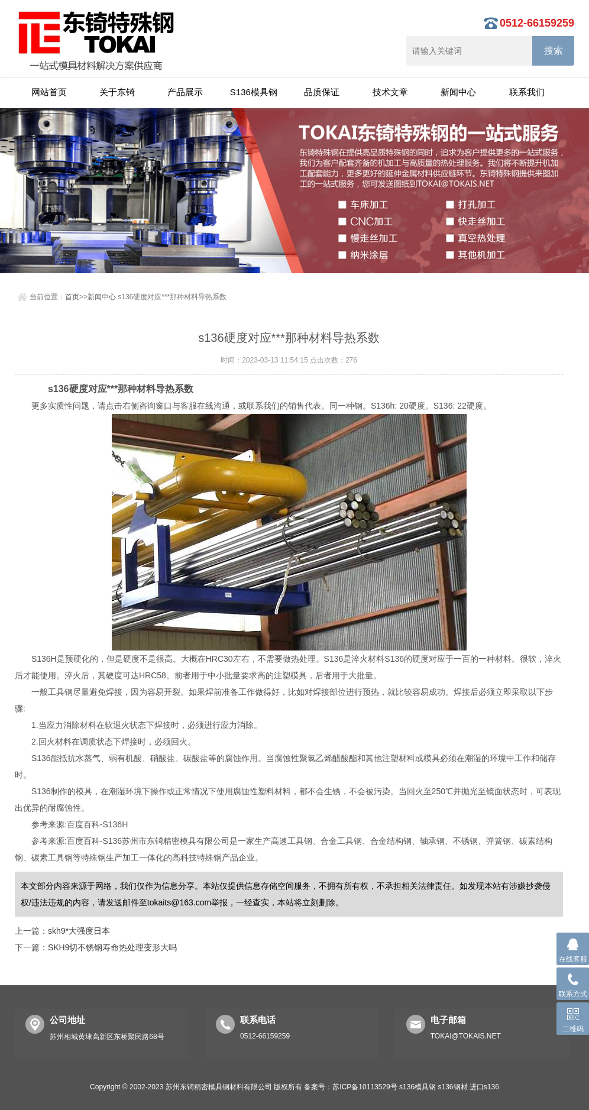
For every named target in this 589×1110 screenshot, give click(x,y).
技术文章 (390, 92)
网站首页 (49, 92)
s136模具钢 (417, 1087)
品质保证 (321, 92)
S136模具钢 (253, 92)
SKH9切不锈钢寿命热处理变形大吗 (112, 947)
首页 (72, 297)
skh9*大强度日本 (79, 931)
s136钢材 (452, 1087)
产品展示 (185, 92)
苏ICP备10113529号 (364, 1087)
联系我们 (527, 92)
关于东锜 (117, 92)
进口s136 (484, 1087)
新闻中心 (458, 92)
